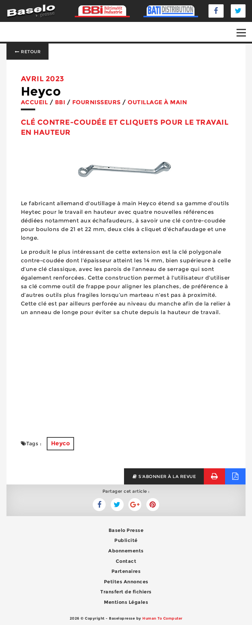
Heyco (60, 443)
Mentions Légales (126, 602)
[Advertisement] (126, 372)
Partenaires (126, 571)
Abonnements (126, 550)
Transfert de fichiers (126, 591)
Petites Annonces (126, 581)
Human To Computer (162, 618)
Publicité (126, 540)
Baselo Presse (126, 530)
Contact (126, 561)
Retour (27, 51)
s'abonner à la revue (164, 476)
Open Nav (244, 27)
